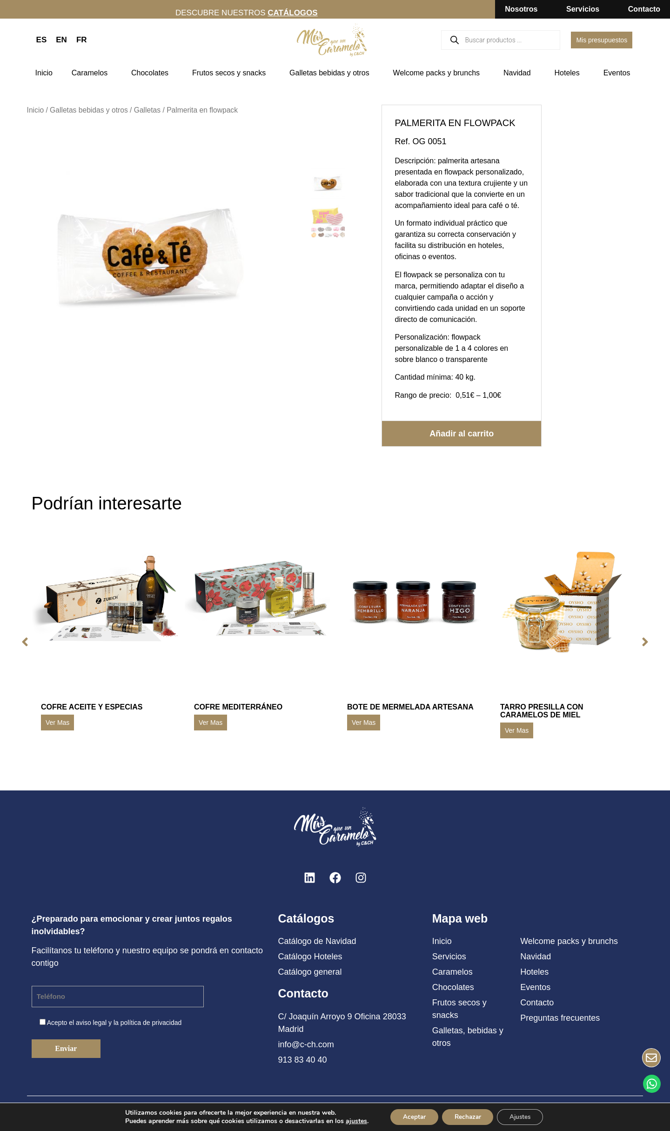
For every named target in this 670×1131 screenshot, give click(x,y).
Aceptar (410, 1116)
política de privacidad (151, 1022)
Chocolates (152, 73)
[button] (22, 642)
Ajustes (524, 1116)
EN (61, 39)
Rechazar (467, 1116)
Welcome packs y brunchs (438, 73)
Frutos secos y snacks (231, 73)
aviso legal (91, 1022)
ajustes (350, 1121)
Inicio (44, 73)
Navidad (519, 73)
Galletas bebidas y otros (331, 73)
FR (81, 39)
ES (41, 39)
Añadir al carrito (462, 433)
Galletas (147, 110)
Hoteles (569, 73)
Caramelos (92, 73)
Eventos (619, 73)
